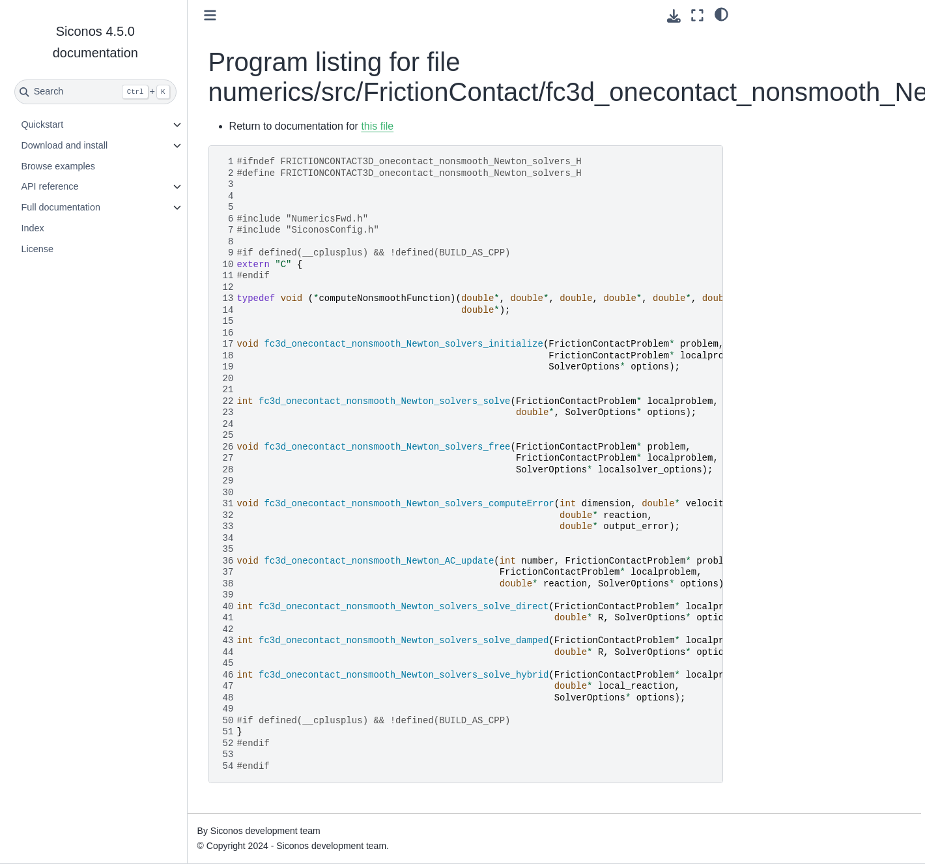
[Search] (95, 91)
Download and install (64, 145)
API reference (49, 186)
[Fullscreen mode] (697, 15)
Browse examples (58, 166)
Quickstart (42, 124)
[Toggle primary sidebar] (210, 15)
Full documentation (60, 207)
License (37, 249)
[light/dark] (721, 14)
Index (32, 228)
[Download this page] (674, 16)
